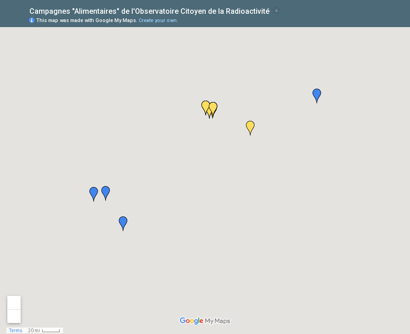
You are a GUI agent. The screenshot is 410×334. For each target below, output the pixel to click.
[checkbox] (276, 10)
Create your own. (158, 20)
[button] (316, 96)
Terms (15, 330)
